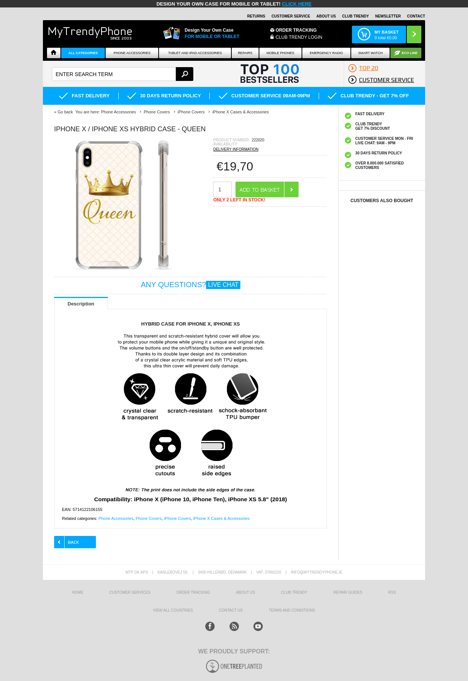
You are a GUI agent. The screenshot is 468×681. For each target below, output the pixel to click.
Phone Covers (149, 518)
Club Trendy (355, 16)
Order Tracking (296, 30)
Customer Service (290, 16)
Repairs (245, 53)
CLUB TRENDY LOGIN (299, 37)
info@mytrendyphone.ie (317, 572)
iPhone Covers (177, 518)
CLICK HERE (296, 4)
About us (245, 592)
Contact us (231, 610)
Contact (416, 16)
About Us (326, 16)
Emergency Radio (326, 53)
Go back (65, 112)
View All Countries (173, 610)
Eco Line (410, 53)
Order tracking (193, 592)
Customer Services (129, 592)
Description (81, 304)
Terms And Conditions (292, 610)
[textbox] (122, 74)
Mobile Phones (280, 53)
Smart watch (370, 53)
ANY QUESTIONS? (190, 284)
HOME (77, 592)
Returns (256, 16)
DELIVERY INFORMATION (235, 149)
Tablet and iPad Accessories (195, 53)
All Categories (83, 53)
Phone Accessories (131, 53)
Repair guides (347, 592)
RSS (392, 592)
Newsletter (388, 16)
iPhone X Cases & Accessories (221, 518)
